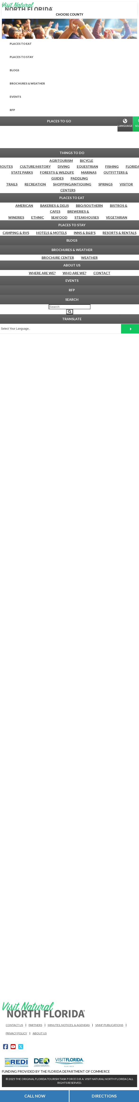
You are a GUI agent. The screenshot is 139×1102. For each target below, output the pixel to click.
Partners (35, 1025)
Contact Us (14, 1025)
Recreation (35, 184)
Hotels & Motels (51, 233)
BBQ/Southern (89, 206)
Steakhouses (86, 217)
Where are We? (42, 273)
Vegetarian (116, 217)
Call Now (34, 1095)
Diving (64, 166)
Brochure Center (58, 258)
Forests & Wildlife (57, 172)
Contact (101, 273)
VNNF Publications (109, 1025)
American (24, 206)
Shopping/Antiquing (72, 184)
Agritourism (61, 161)
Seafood (59, 217)
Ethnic (37, 217)
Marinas (88, 172)
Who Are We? (74, 273)
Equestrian (87, 166)
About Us (40, 1033)
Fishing (112, 166)
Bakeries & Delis (54, 206)
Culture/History (35, 166)
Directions (104, 1095)
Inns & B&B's (85, 233)
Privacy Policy (16, 1033)
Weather (89, 258)
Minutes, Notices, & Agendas (69, 1025)
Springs (105, 184)
